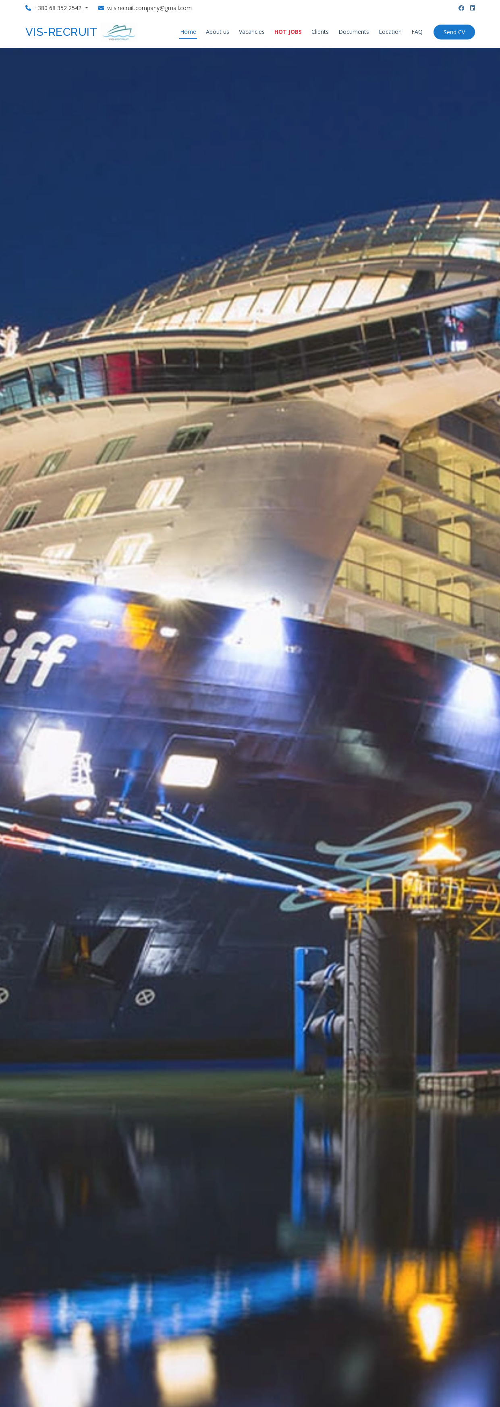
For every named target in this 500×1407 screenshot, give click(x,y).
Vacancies (252, 31)
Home (188, 31)
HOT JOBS (288, 31)
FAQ (417, 31)
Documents (353, 31)
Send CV (454, 32)
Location (390, 31)
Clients (320, 31)
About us (217, 31)
